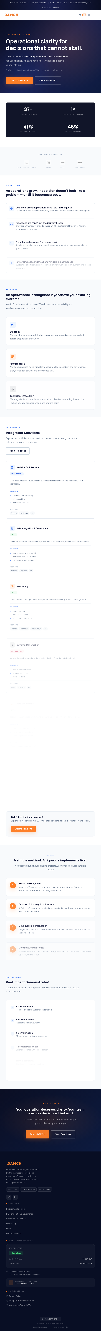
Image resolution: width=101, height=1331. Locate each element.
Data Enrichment (13, 1233)
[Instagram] (8, 1197)
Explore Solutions (23, 828)
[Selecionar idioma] (50, 1319)
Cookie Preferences (40, 1327)
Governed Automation (16, 1218)
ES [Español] (89, 15)
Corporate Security (61, 1327)
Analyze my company (50, 7)
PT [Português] (80, 15)
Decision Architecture (15, 1209)
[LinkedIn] (15, 1197)
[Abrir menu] (95, 15)
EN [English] (85, 15)
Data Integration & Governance (19, 1214)
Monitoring (11, 1223)
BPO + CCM (11, 1228)
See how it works (48, 80)
